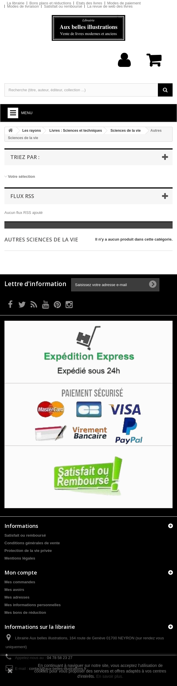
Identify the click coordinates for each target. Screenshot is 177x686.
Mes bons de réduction (25, 612)
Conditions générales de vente (32, 543)
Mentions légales (19, 558)
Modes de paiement (124, 3)
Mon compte (20, 572)
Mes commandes (19, 582)
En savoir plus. (109, 676)
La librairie (15, 3)
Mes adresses (16, 597)
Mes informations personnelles (32, 605)
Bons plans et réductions (50, 3)
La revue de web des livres (110, 6)
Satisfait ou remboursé (63, 6)
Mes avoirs (14, 589)
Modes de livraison (23, 6)
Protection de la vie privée (28, 550)
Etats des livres (89, 3)
